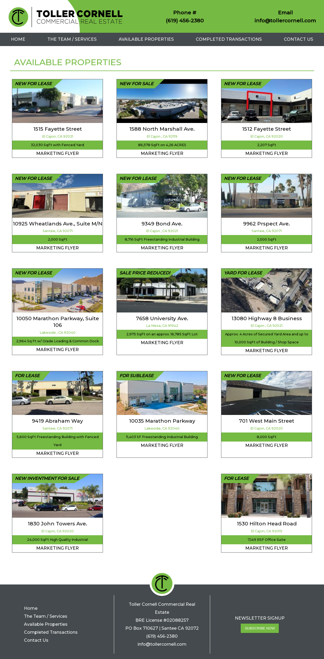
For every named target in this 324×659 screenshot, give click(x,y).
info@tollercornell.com (285, 20)
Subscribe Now (260, 628)
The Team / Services (72, 39)
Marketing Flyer (57, 153)
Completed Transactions (229, 39)
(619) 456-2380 (185, 20)
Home (18, 39)
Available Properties (146, 39)
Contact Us (298, 39)
